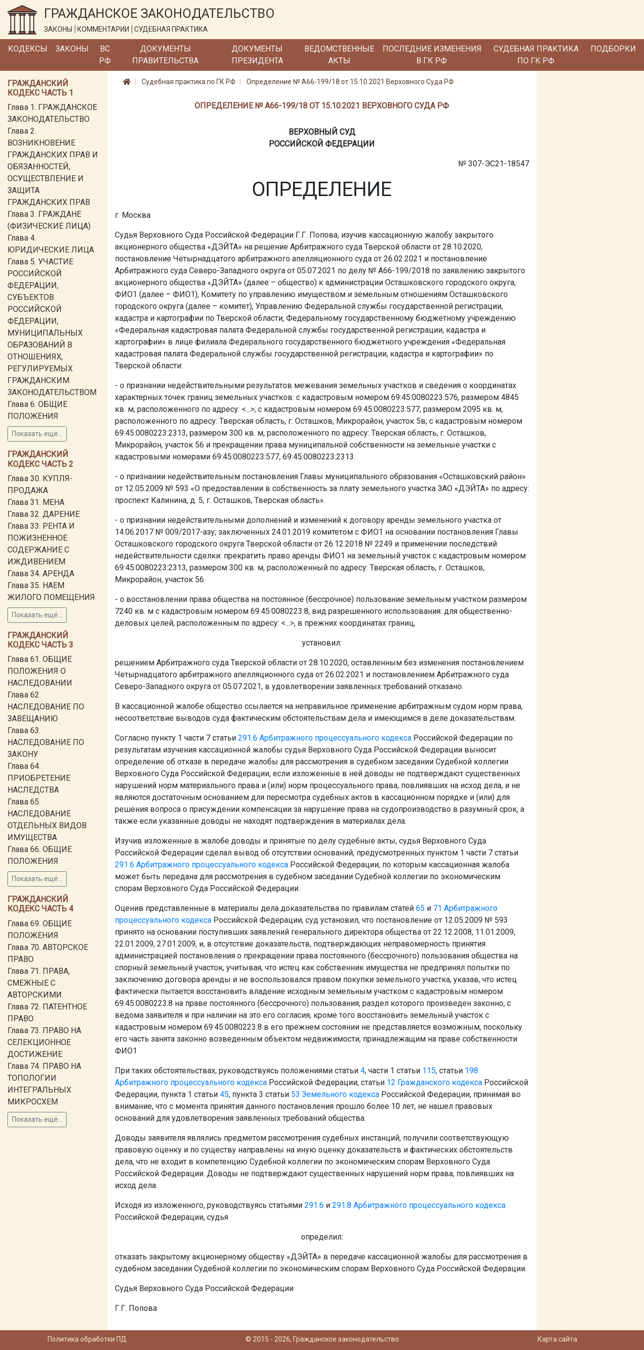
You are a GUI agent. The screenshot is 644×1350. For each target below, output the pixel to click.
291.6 (247, 738)
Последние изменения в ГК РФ (432, 54)
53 (295, 1094)
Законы (72, 48)
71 (437, 908)
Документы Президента (257, 54)
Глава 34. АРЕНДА (40, 573)
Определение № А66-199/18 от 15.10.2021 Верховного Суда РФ (350, 82)
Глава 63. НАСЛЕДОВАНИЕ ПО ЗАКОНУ (45, 742)
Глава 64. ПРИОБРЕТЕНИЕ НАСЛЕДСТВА (38, 778)
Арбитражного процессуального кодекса (335, 738)
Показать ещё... (37, 434)
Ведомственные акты (339, 54)
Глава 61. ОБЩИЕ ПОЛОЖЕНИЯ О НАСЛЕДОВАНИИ (39, 671)
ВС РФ (105, 54)
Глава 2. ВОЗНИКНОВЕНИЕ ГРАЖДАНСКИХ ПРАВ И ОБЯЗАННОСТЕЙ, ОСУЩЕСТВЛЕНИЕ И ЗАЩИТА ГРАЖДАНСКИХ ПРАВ (52, 166)
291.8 (341, 1205)
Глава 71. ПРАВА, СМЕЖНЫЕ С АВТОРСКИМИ (38, 983)
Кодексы (28, 48)
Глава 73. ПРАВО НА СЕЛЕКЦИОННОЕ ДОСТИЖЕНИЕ (44, 1042)
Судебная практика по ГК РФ (536, 54)
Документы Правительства (165, 54)
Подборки (613, 48)
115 (429, 1070)
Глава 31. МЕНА (35, 502)
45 (224, 1094)
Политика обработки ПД (87, 1339)
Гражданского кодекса (439, 1082)
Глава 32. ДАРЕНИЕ (43, 514)
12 (391, 1082)
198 (471, 1070)
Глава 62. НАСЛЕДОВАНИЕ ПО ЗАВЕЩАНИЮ (45, 706)
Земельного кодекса (340, 1094)
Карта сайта (557, 1339)
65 (420, 908)
